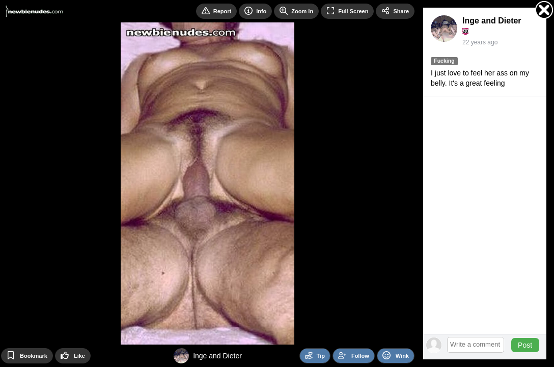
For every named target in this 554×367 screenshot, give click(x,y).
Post (525, 345)
